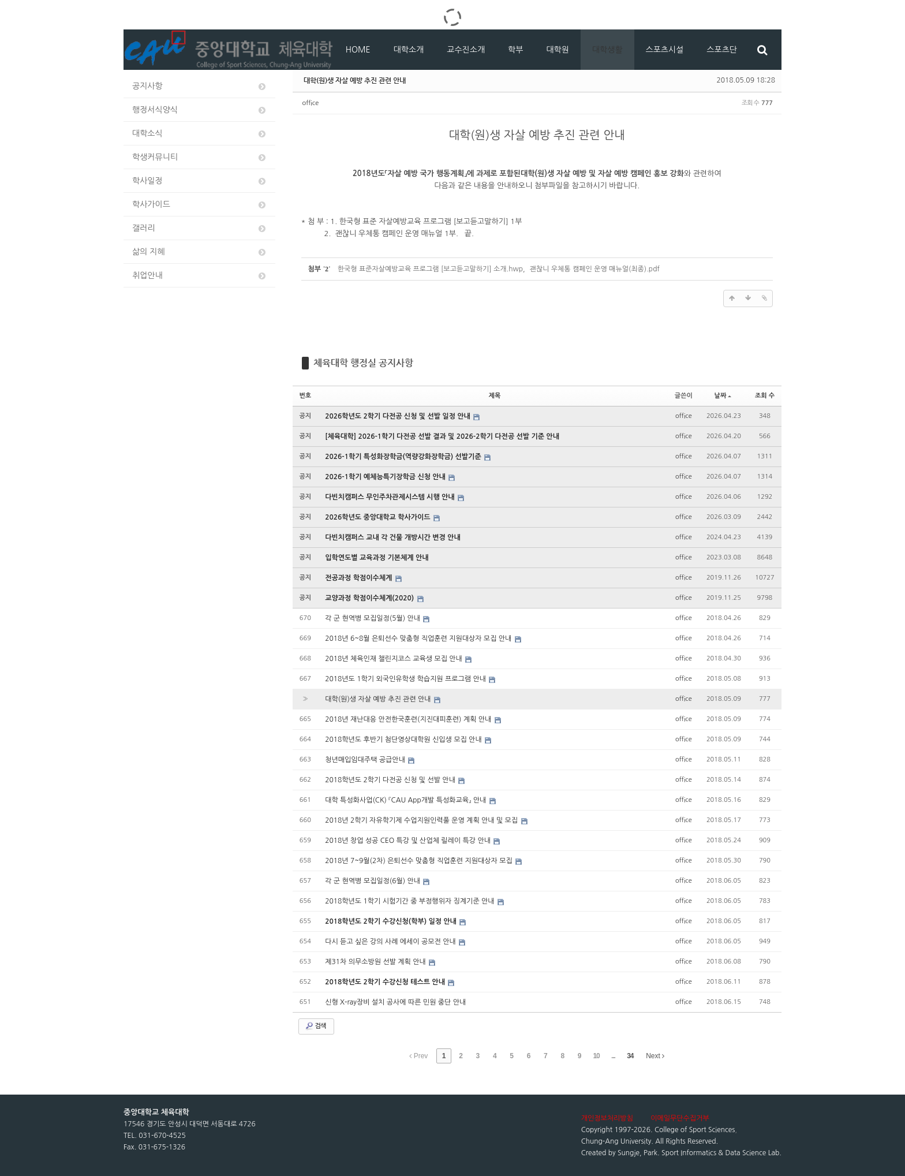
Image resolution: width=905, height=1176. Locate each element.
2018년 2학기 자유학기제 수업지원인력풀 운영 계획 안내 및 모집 (422, 820)
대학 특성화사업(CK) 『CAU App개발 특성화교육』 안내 (406, 800)
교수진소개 (466, 50)
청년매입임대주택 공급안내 (366, 759)
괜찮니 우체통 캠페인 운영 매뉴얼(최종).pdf (595, 269)
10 (596, 1056)
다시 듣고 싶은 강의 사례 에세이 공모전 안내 (391, 941)
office (310, 103)
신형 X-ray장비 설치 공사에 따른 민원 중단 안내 (395, 1002)
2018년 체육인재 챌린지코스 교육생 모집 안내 (394, 658)
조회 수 (765, 396)
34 (630, 1056)
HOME (358, 50)
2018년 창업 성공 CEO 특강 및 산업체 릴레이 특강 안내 (408, 840)
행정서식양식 (199, 110)
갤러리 (199, 228)
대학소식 (199, 133)
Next (655, 1056)
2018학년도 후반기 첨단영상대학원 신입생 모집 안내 (404, 739)
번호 (306, 396)
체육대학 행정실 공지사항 (363, 362)
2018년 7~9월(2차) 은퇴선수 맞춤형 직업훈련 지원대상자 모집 (419, 860)
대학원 (557, 50)
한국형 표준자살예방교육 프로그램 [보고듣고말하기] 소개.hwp (430, 269)
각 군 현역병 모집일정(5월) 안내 (373, 618)
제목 (495, 396)
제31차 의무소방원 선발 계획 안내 (376, 961)
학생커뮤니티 (199, 157)
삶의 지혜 (199, 252)
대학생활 (607, 50)
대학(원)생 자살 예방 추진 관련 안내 (355, 80)
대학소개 (409, 50)
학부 (515, 50)
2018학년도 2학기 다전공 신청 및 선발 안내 (391, 779)
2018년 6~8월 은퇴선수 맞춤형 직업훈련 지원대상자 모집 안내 (419, 638)
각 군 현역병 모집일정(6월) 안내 (373, 881)
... (613, 1056)
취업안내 (199, 275)
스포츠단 (721, 50)
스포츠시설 (665, 50)
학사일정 (199, 181)
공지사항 (199, 86)
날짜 (723, 396)
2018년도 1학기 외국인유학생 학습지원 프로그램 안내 (406, 678)
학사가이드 (199, 204)
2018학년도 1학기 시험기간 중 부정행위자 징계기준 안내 (410, 901)
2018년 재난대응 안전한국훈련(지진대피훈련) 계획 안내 (409, 719)
